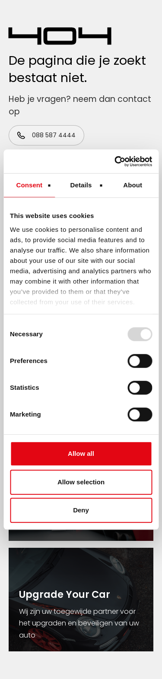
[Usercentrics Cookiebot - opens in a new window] (115, 161)
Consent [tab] (29, 185)
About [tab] (132, 185)
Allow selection (81, 482)
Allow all (81, 453)
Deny (81, 510)
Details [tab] (81, 185)
